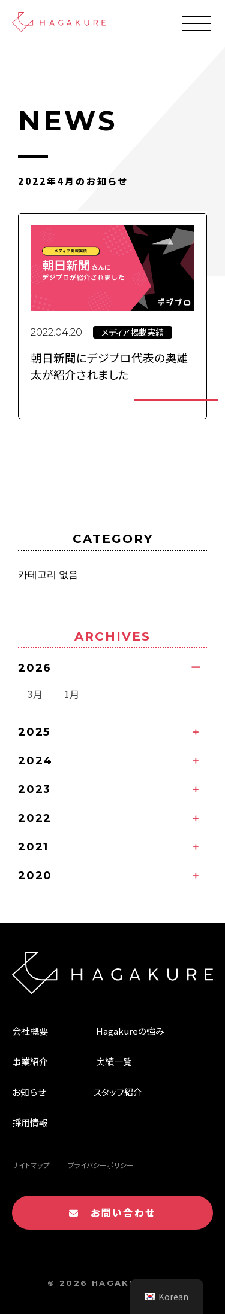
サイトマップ (31, 1165)
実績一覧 (114, 1061)
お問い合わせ (112, 1212)
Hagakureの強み (130, 1031)
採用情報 (30, 1122)
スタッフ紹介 (118, 1092)
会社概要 (30, 1031)
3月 (35, 694)
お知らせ (29, 1092)
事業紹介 (30, 1061)
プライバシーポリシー (101, 1165)
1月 (71, 694)
